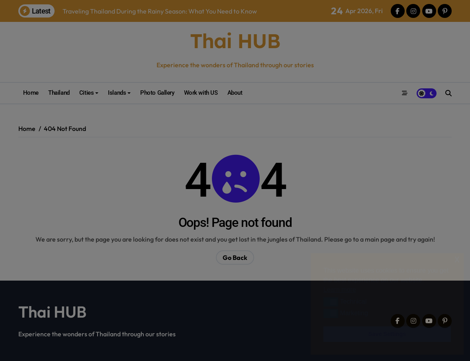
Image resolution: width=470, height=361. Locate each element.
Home (31, 92)
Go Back (235, 257)
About (225, 92)
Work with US (191, 92)
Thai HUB (235, 40)
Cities (86, 92)
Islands (112, 92)
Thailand (58, 92)
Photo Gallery (148, 92)
